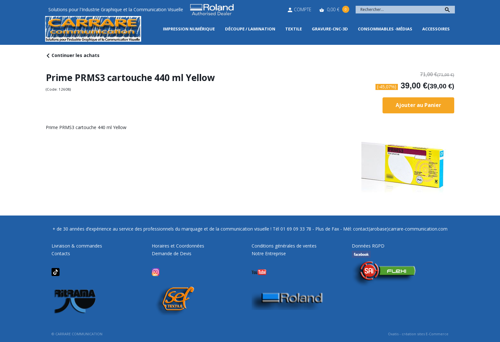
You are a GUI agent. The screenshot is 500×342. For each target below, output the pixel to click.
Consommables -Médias (385, 29)
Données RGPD (368, 246)
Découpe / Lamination (250, 29)
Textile (293, 29)
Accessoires (436, 29)
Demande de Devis (171, 253)
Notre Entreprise (269, 253)
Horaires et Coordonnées (178, 246)
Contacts (61, 253)
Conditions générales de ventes (284, 246)
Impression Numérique (189, 29)
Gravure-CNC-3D (330, 29)
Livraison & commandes (77, 246)
